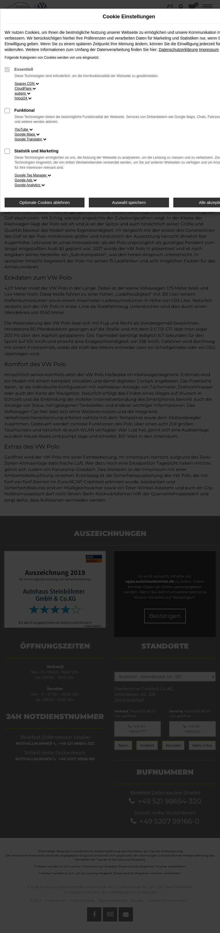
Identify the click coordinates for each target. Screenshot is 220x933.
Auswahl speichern (129, 202)
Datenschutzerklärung (178, 49)
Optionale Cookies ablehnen (44, 202)
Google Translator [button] (30, 139)
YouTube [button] (24, 129)
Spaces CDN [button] (27, 84)
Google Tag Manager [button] (33, 175)
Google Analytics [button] (30, 185)
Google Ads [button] (26, 180)
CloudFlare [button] (25, 89)
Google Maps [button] (27, 134)
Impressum (209, 49)
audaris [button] (22, 93)
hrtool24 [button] (23, 98)
